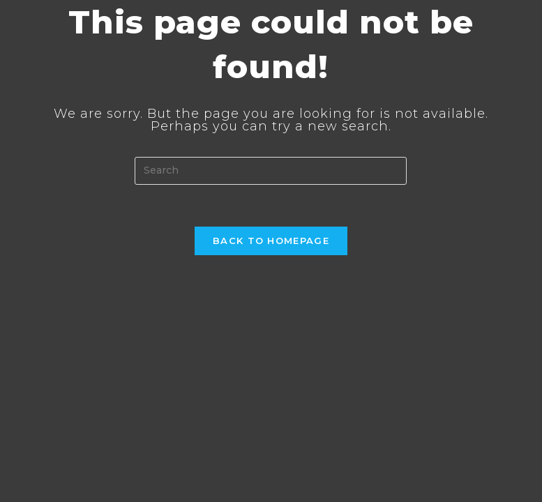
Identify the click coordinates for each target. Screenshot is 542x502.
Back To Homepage (271, 240)
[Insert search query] (271, 171)
